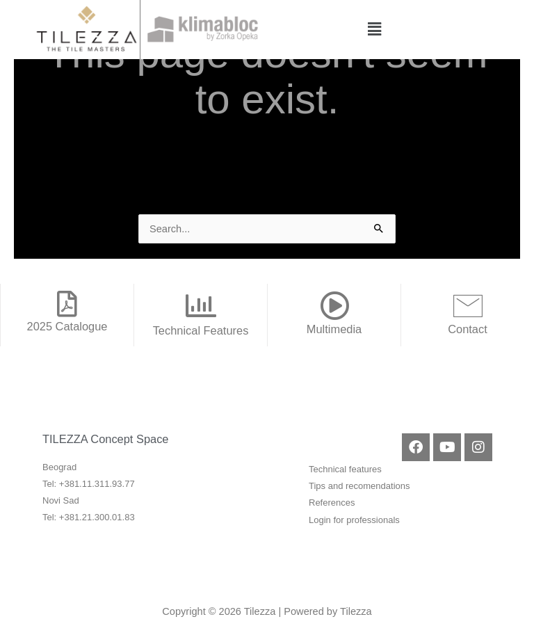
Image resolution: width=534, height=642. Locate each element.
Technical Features (201, 330)
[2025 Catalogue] (67, 304)
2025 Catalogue (67, 326)
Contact (467, 329)
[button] (374, 29)
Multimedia (334, 329)
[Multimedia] (334, 305)
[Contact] (468, 305)
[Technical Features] (201, 306)
